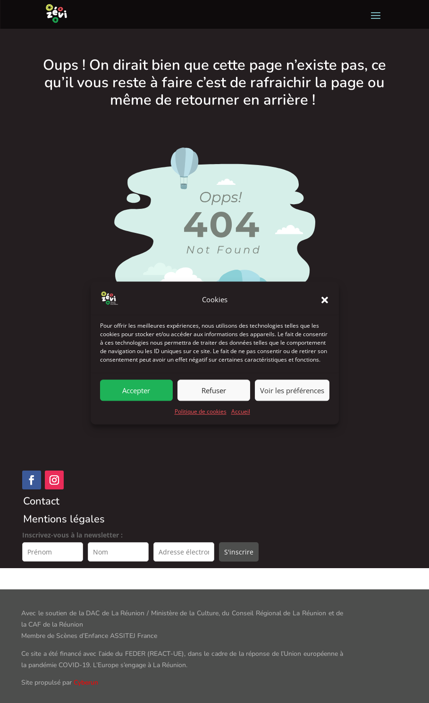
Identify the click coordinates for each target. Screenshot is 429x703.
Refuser (214, 410)
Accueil (240, 432)
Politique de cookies (201, 432)
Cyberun (86, 682)
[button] (324, 320)
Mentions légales (64, 519)
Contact (41, 501)
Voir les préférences (292, 410)
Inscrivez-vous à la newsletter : (72, 534)
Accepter (136, 410)
